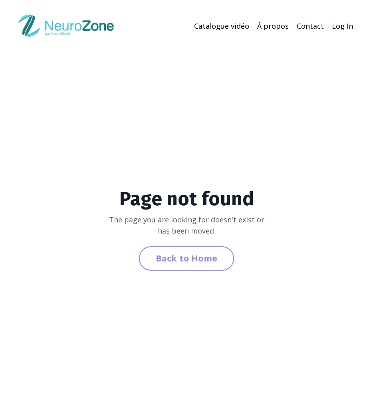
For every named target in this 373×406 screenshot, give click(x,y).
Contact (310, 26)
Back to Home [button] (186, 258)
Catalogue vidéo (221, 26)
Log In (342, 26)
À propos (273, 26)
